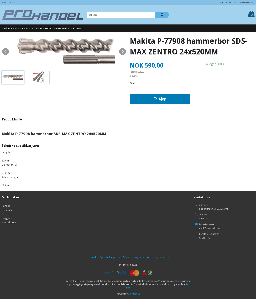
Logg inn (7, 218)
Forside (6, 28)
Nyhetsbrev (162, 257)
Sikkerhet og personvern (137, 257)
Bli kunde (7, 210)
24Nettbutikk (134, 293)
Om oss (6, 214)
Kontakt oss (9, 222)
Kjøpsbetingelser (110, 257)
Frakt (93, 257)
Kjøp (160, 98)
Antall (132, 82)
